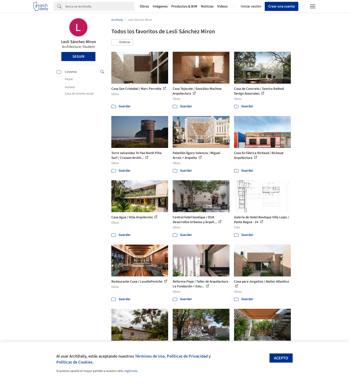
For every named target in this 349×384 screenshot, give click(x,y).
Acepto (281, 358)
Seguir (78, 56)
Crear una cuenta (281, 6)
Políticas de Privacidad (187, 356)
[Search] (99, 6)
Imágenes (160, 6)
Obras (144, 6)
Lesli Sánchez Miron (78, 42)
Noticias (207, 6)
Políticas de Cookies (74, 362)
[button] (122, 42)
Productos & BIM (184, 6)
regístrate (130, 371)
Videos (222, 6)
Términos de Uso (150, 356)
